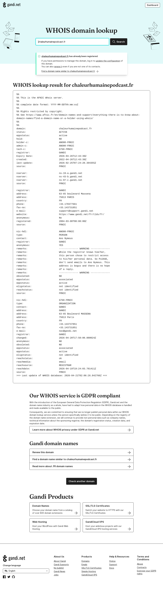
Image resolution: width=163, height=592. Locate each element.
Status (112, 561)
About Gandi (60, 561)
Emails (84, 564)
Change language (12, 565)
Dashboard (152, 5)
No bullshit (59, 568)
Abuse (140, 564)
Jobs (56, 575)
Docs (111, 568)
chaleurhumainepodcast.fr (55, 56)
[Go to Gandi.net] (11, 4)
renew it (58, 66)
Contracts (142, 567)
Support (113, 564)
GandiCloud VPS (89, 575)
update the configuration (108, 61)
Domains (86, 561)
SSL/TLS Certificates (92, 568)
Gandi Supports (61, 564)
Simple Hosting (89, 571)
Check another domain (82, 481)
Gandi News (59, 571)
